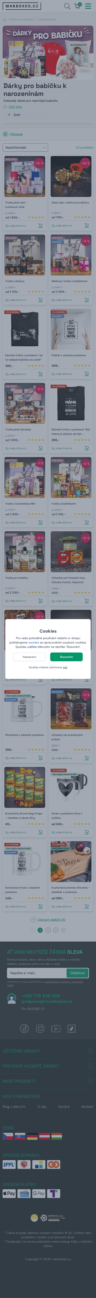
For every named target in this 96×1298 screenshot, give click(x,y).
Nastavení (29, 657)
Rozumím (66, 657)
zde (65, 667)
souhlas (33, 642)
